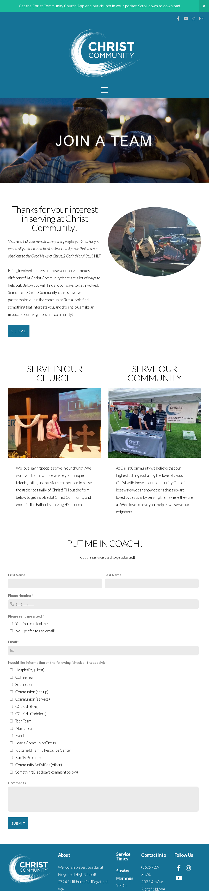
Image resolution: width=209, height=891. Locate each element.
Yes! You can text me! (32, 623)
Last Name (113, 575)
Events (20, 735)
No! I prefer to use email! (35, 631)
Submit (18, 823)
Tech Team (23, 721)
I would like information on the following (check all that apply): (56, 662)
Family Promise (28, 757)
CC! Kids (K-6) (26, 706)
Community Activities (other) (38, 764)
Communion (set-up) (31, 691)
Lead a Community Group (35, 742)
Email (12, 642)
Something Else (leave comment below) (46, 772)
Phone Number (19, 595)
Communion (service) (32, 699)
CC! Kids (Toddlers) (30, 713)
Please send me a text (25, 616)
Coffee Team (25, 677)
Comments (17, 783)
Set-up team (24, 684)
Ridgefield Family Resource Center (43, 750)
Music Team (24, 728)
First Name (16, 575)
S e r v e (18, 331)
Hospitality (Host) (29, 670)
